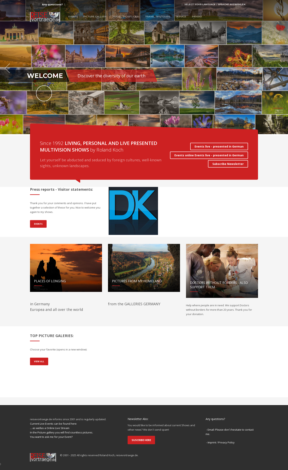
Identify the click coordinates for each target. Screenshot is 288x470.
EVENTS (73, 16)
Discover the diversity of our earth (111, 76)
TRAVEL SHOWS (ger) (125, 16)
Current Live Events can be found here (53, 423)
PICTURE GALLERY (95, 16)
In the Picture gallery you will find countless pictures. (61, 432)
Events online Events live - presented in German (209, 155)
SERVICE (181, 16)
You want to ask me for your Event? (51, 437)
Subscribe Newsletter (228, 164)
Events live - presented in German (219, 146)
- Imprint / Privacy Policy (220, 442)
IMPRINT (197, 16)
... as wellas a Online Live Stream (49, 428)
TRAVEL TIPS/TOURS (157, 16)
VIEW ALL (39, 361)
